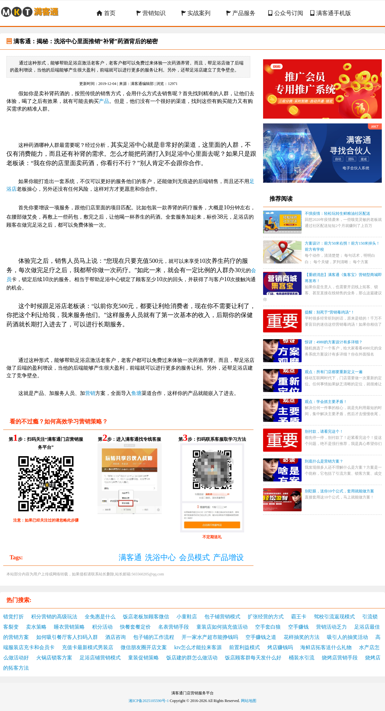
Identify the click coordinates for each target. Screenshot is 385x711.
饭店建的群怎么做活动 (192, 657)
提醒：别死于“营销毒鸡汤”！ (330, 312)
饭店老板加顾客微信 (146, 616)
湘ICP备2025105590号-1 (149, 700)
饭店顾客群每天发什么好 (253, 657)
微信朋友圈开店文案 (144, 647)
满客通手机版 (330, 13)
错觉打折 (13, 616)
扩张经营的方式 (266, 616)
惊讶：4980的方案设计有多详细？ (334, 342)
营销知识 (151, 13)
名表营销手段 (173, 627)
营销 (90, 393)
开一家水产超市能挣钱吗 (210, 637)
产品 (104, 101)
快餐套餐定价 (135, 627)
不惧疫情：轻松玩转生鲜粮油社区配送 (337, 213)
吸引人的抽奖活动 (347, 637)
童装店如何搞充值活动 (222, 627)
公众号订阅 (285, 13)
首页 (106, 13)
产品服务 (241, 13)
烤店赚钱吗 (280, 647)
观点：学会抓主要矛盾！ (326, 401)
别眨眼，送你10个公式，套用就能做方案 (339, 491)
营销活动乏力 (331, 627)
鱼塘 (136, 393)
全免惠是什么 (100, 616)
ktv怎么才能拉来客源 (198, 647)
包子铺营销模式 (222, 616)
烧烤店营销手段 (340, 657)
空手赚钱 (298, 627)
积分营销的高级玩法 (54, 616)
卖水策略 (36, 627)
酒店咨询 (115, 637)
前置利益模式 (244, 647)
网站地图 (248, 700)
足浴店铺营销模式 (100, 657)
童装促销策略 (143, 657)
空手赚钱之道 (260, 637)
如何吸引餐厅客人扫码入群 (67, 637)
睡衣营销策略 (69, 627)
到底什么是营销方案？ (324, 461)
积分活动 (102, 627)
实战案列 (196, 13)
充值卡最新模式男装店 (87, 647)
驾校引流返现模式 (334, 616)
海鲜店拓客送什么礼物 (326, 647)
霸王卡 (298, 616)
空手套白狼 (268, 627)
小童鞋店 (186, 616)
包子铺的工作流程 (153, 637)
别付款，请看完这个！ (324, 431)
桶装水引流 (301, 657)
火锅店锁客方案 (54, 657)
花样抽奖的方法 (302, 637)
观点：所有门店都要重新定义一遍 (334, 372)
